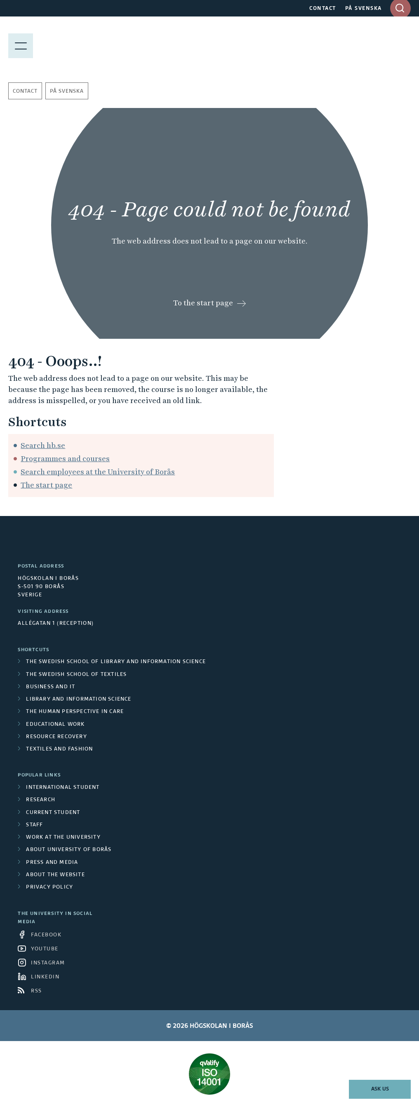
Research (40, 800)
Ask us (380, 1089)
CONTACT (322, 9)
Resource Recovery (56, 737)
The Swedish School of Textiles (76, 675)
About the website (55, 875)
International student (62, 787)
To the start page (203, 302)
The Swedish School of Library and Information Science (116, 662)
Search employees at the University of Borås (98, 471)
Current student (53, 813)
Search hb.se (43, 445)
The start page (46, 485)
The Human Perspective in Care (75, 712)
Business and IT (50, 687)
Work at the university (63, 837)
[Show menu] (20, 45)
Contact (25, 91)
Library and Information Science (78, 699)
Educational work (55, 724)
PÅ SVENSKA (363, 9)
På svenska (67, 91)
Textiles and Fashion (59, 749)
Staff (34, 825)
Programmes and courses (65, 458)
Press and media (52, 862)
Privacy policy (49, 887)
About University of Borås (68, 850)
